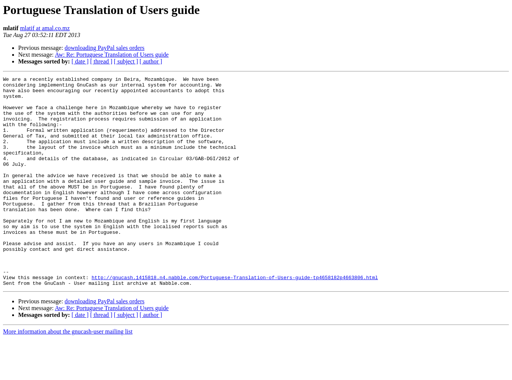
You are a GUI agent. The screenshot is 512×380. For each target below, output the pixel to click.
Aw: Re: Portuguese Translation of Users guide (112, 54)
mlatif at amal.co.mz (45, 28)
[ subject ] (126, 61)
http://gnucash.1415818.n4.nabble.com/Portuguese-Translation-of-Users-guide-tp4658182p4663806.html (235, 318)
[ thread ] (101, 61)
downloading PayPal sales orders (105, 48)
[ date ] (80, 61)
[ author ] (151, 61)
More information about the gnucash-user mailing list (67, 373)
